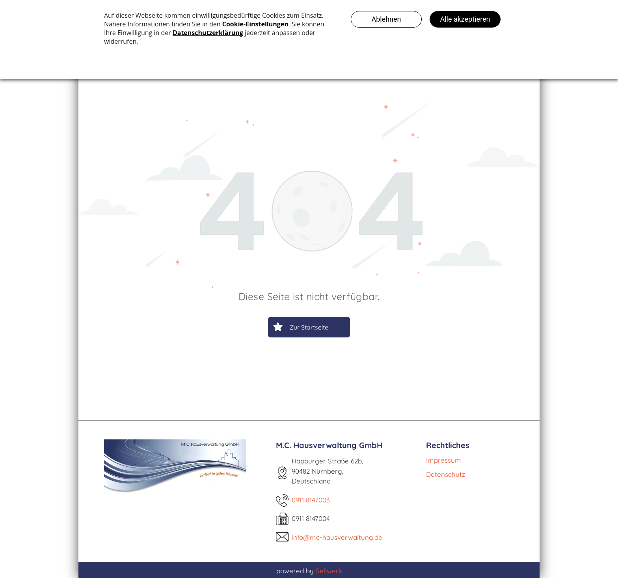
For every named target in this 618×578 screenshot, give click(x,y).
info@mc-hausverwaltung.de (337, 537)
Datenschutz (445, 474)
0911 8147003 (311, 500)
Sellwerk (329, 571)
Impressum (443, 460)
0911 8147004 (311, 518)
